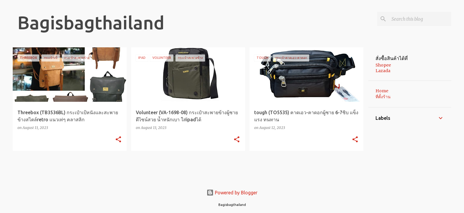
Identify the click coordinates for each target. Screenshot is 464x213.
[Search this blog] (420, 19)
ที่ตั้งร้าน (383, 96)
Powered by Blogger (232, 192)
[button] (118, 140)
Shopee (383, 65)
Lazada (383, 70)
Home (382, 90)
